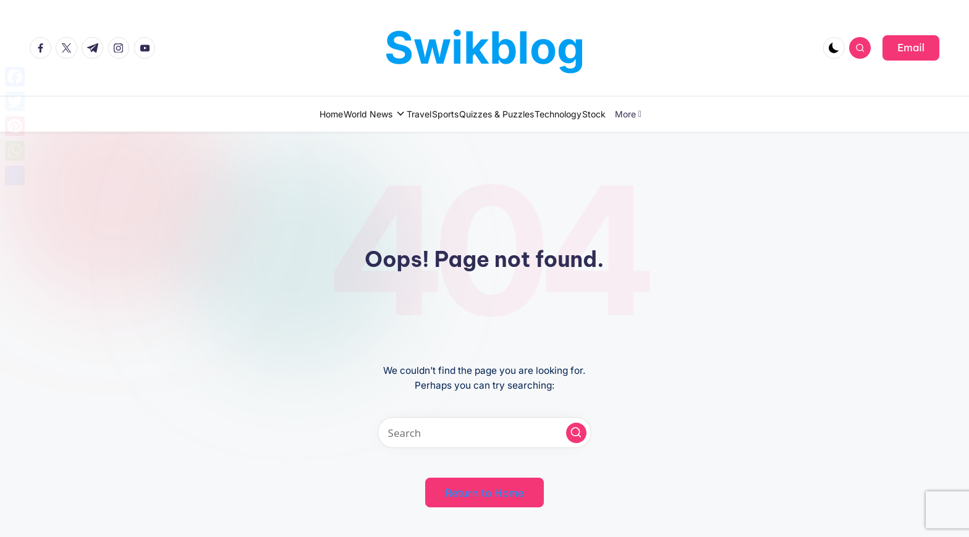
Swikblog (484, 47)
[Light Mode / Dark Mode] (834, 48)
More (686, 114)
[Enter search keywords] (484, 432)
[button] (910, 47)
